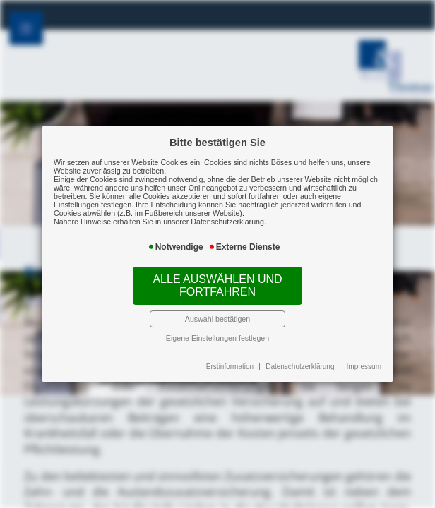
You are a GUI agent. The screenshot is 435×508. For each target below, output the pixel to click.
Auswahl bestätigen (217, 319)
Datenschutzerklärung (300, 366)
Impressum (364, 366)
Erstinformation (230, 366)
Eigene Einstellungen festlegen (217, 338)
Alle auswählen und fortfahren (217, 285)
